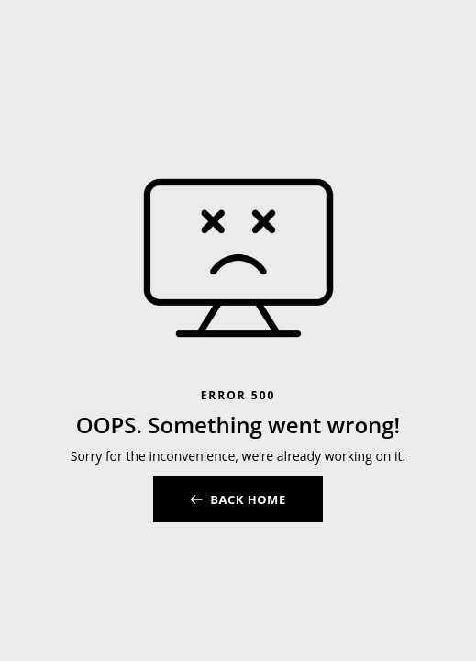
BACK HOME (247, 499)
